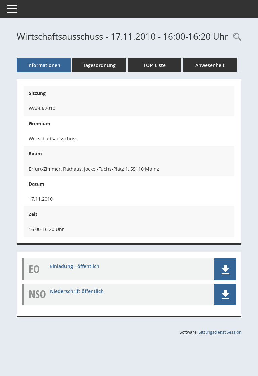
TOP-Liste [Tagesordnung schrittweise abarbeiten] (154, 65)
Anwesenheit (210, 65)
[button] (225, 269)
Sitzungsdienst (220, 332)
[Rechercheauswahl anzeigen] (235, 37)
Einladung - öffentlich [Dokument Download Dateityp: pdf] (74, 266)
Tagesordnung (99, 65)
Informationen (43, 65)
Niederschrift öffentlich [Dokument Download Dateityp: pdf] (77, 291)
